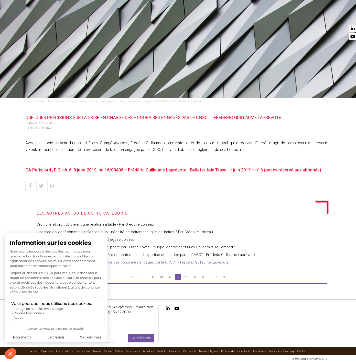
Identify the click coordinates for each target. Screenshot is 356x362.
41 (186, 277)
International (180, 17)
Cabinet (226, 17)
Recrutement (268, 17)
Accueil (96, 17)
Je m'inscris (141, 338)
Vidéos (244, 17)
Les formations (148, 17)
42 (194, 277)
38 (161, 277)
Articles (301, 351)
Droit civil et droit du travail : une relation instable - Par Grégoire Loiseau (95, 224)
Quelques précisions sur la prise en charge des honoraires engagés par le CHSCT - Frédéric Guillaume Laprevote (140, 101)
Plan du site (189, 351)
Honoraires (174, 351)
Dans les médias (64, 101)
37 (153, 277)
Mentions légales (208, 351)
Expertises (118, 17)
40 (178, 277)
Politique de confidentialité (235, 351)
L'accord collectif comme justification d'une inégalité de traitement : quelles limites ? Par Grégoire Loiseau (125, 232)
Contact (319, 17)
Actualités (296, 17)
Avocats (206, 17)
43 (203, 277)
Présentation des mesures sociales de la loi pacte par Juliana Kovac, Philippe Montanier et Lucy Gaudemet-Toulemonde (136, 247)
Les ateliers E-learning (281, 351)
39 (169, 277)
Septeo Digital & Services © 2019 (309, 359)
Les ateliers (259, 351)
